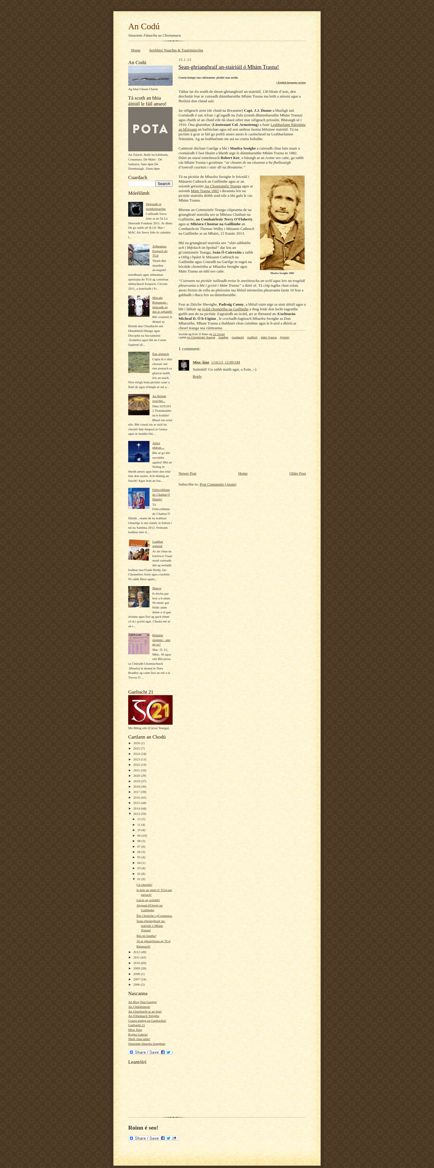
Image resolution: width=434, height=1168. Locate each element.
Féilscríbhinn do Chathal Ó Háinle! (161, 494)
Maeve (156, 588)
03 (139, 868)
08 (139, 841)
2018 (137, 786)
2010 (137, 963)
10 (139, 830)
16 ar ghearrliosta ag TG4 (153, 941)
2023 (137, 759)
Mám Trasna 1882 (205, 191)
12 (139, 819)
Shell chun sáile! (139, 1039)
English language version (292, 82)
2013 (137, 813)
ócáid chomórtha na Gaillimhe (225, 309)
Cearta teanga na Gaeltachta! (147, 1020)
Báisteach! (143, 946)
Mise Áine (135, 1029)
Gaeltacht (238, 337)
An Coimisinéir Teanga (201, 337)
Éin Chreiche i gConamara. (154, 915)
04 (139, 862)
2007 (137, 979)
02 (139, 873)
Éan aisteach (160, 354)
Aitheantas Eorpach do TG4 (159, 250)
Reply (197, 376)
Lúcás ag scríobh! (148, 900)
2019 (137, 781)
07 (139, 846)
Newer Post (187, 473)
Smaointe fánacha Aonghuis (146, 1043)
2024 (137, 753)
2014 (137, 808)
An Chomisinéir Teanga (222, 186)
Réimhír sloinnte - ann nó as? (161, 639)
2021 (137, 770)
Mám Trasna (269, 337)
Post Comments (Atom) (218, 484)
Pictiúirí (285, 337)
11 (139, 824)
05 (139, 857)
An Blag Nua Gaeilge (142, 1002)
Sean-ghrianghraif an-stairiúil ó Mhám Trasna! (150, 925)
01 (139, 879)
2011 (137, 957)
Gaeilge (223, 337)
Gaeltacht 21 (136, 1025)
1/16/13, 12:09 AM (225, 362)
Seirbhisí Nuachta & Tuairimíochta (176, 50)
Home (136, 50)
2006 (137, 984)
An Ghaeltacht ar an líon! (145, 1011)
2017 (137, 792)
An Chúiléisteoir (139, 1006)
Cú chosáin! (144, 884)
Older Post (298, 473)
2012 (137, 952)
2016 (137, 797)
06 (139, 852)
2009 (137, 968)
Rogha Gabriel (137, 1034)
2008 (137, 974)
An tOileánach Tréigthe (143, 1016)
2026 (137, 743)
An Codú (144, 26)
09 (139, 835)
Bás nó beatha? (146, 935)
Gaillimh (252, 337)
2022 (137, 764)
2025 (137, 748)
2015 (137, 802)
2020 (137, 775)
